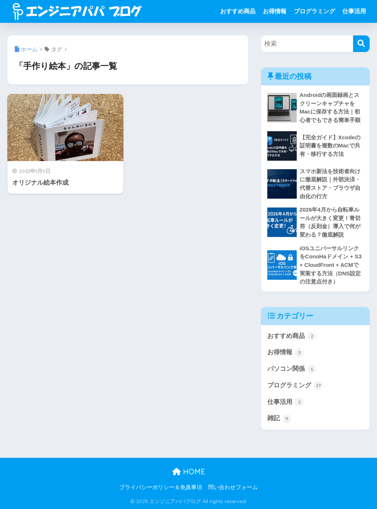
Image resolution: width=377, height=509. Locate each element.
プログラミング (314, 11)
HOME (188, 471)
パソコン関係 (292, 369)
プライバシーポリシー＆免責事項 (160, 487)
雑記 (279, 418)
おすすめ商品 (238, 11)
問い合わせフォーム (233, 487)
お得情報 (274, 11)
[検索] (361, 43)
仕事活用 (354, 11)
